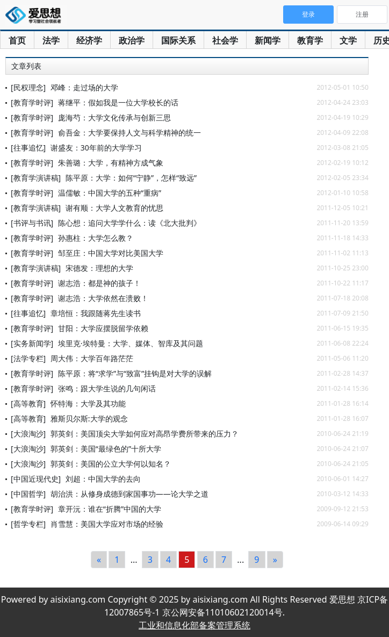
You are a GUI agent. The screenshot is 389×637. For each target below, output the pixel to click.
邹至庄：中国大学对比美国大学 (110, 253)
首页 (17, 40)
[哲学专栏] (28, 524)
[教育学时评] (32, 102)
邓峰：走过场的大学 (84, 87)
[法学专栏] (28, 358)
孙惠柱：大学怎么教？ (95, 238)
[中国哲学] (28, 494)
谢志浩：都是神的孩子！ (99, 283)
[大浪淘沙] (28, 433)
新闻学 (267, 40)
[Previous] (99, 559)
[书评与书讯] (32, 223)
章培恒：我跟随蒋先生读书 (96, 313)
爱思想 (36, 16)
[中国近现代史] (36, 479)
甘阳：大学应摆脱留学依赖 (103, 328)
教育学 (310, 40)
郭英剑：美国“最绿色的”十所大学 (106, 448)
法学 (51, 40)
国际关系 (178, 40)
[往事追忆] (28, 147)
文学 (348, 40)
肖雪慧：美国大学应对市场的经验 (107, 524)
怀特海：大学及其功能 (88, 403)
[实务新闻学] (32, 343)
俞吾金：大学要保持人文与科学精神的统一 (129, 132)
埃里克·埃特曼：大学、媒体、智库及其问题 (130, 343)
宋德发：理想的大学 (99, 268)
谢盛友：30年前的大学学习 (96, 147)
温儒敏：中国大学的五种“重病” (109, 193)
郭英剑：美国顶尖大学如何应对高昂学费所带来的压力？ (145, 433)
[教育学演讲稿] (36, 178)
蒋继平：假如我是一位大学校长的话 (118, 102)
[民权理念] (28, 87)
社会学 (225, 40)
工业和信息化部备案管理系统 (194, 625)
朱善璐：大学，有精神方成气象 (110, 163)
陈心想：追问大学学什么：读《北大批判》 (129, 223)
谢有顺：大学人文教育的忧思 (114, 208)
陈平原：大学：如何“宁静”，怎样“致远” (131, 178)
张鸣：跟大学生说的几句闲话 (107, 388)
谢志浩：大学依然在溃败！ (103, 298)
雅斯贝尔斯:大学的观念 (89, 418)
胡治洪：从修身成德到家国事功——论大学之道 (129, 494)
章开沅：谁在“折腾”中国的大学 (109, 509)
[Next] (275, 559)
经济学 (89, 40)
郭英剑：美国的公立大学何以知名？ (111, 464)
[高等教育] (28, 403)
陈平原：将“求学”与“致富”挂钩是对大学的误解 (135, 373)
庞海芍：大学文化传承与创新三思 (114, 117)
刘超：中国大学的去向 (103, 479)
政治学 (132, 40)
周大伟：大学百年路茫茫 (92, 358)
